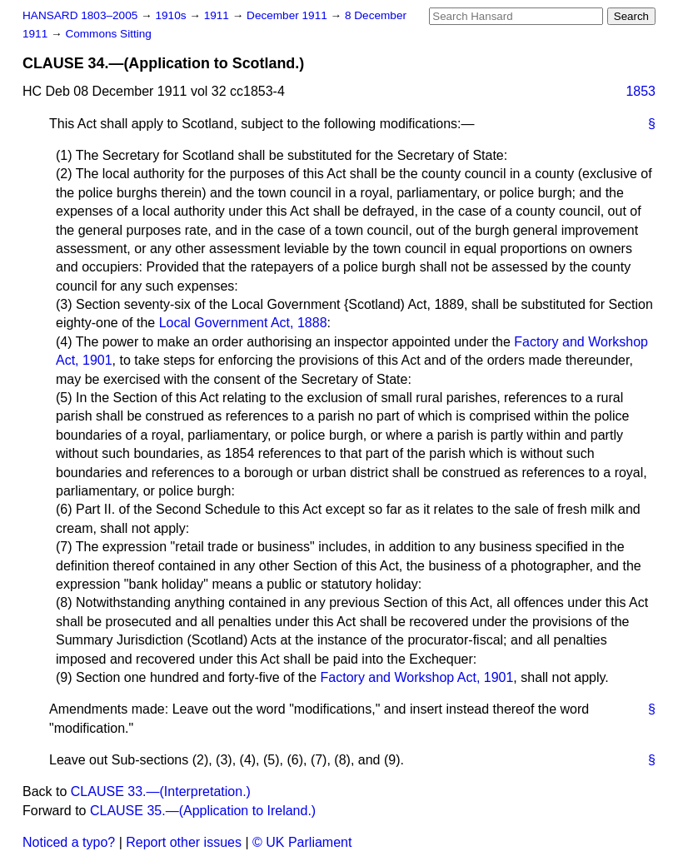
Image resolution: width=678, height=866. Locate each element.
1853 (641, 91)
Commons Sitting (108, 33)
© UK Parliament (301, 842)
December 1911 (289, 15)
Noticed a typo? (68, 842)
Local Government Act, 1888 (243, 323)
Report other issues (184, 842)
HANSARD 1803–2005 (79, 15)
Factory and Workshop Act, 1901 (417, 677)
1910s (172, 15)
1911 (218, 15)
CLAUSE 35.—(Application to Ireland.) (203, 811)
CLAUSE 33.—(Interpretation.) (161, 791)
